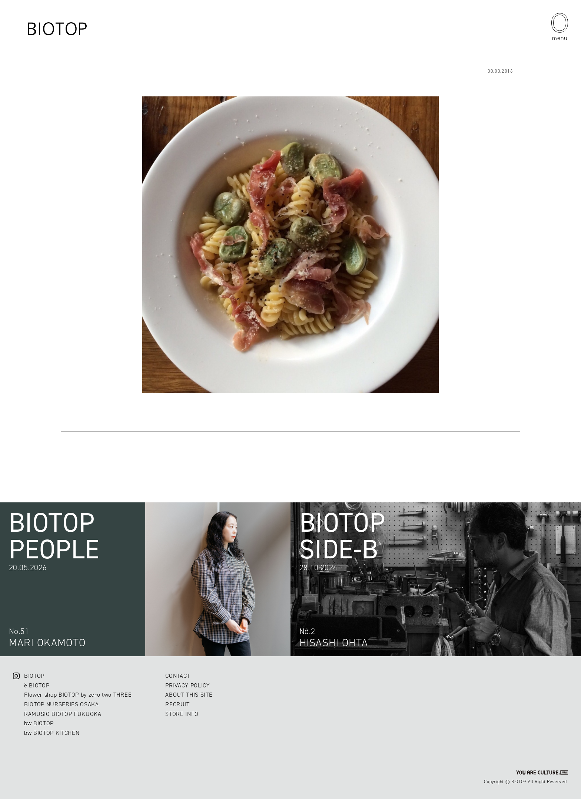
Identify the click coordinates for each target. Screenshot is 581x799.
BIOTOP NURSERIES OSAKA (61, 704)
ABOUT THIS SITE (188, 695)
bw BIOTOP (39, 723)
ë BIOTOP (36, 685)
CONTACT (177, 676)
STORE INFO (182, 714)
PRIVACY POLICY (187, 685)
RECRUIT (177, 704)
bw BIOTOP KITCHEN (51, 733)
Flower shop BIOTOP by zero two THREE (78, 695)
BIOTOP (34, 676)
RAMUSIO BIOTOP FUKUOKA (63, 714)
